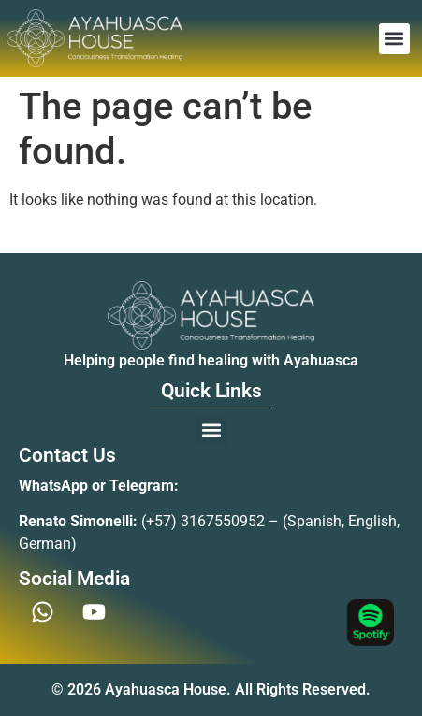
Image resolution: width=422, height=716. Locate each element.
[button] (394, 38)
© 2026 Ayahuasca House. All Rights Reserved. (211, 689)
